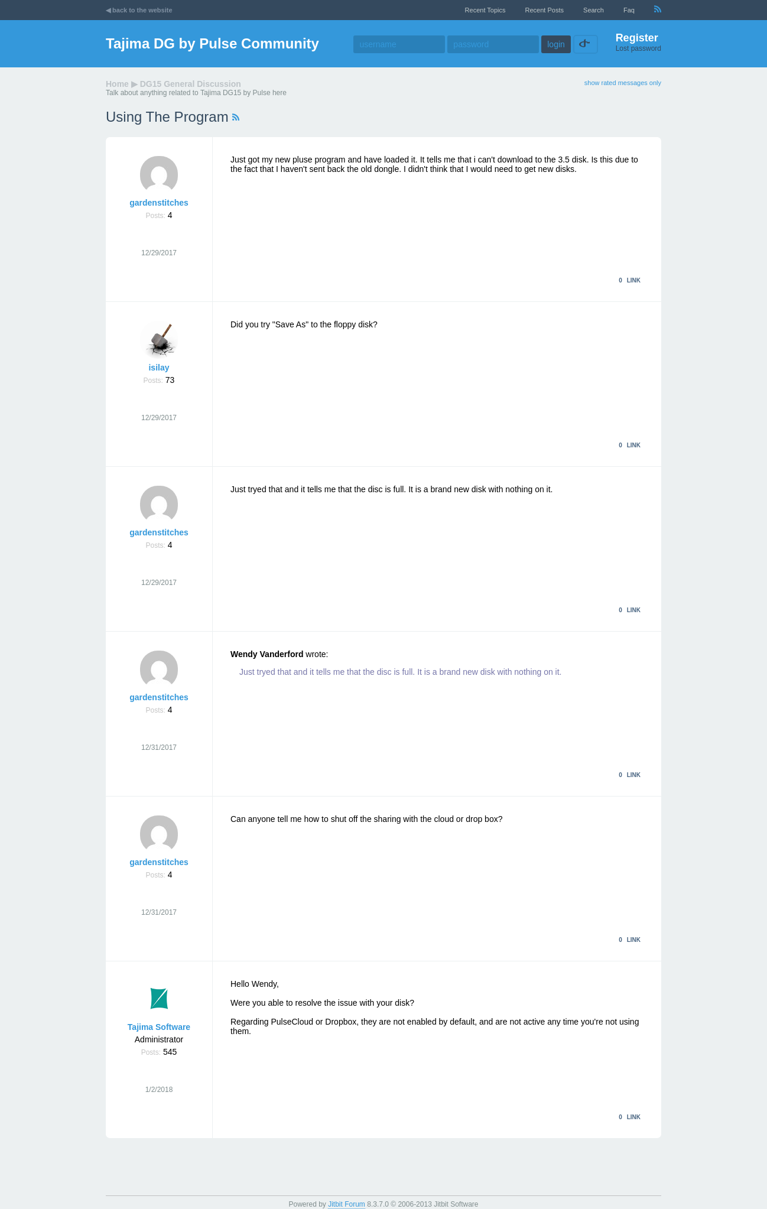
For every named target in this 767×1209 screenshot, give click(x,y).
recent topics (485, 10)
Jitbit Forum (346, 1204)
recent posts (544, 10)
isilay (158, 367)
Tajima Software (159, 1027)
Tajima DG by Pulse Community (212, 43)
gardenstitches (158, 202)
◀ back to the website (139, 10)
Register (637, 38)
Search (593, 10)
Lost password (638, 48)
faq (629, 10)
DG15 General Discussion (190, 84)
